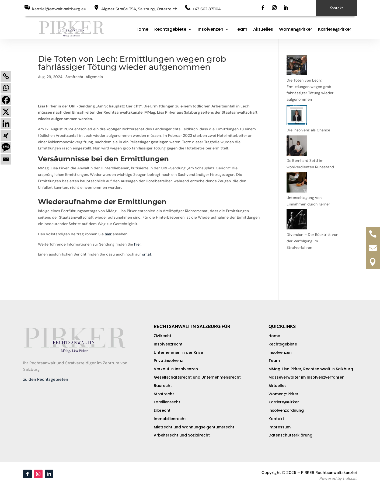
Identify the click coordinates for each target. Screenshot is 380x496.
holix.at (350, 478)
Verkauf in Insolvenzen (176, 369)
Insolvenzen (210, 29)
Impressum (280, 427)
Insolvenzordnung (286, 410)
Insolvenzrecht (168, 344)
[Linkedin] (6, 123)
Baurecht (163, 385)
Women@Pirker (295, 29)
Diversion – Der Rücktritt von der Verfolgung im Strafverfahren (312, 241)
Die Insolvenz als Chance (308, 130)
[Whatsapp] (6, 88)
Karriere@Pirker (334, 29)
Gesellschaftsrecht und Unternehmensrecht (197, 377)
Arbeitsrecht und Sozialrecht (182, 435)
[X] (6, 111)
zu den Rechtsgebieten (45, 379)
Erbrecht (162, 410)
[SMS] (6, 147)
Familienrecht (167, 402)
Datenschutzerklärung (290, 435)
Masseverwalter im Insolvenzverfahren (306, 377)
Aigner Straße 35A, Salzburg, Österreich (139, 8)
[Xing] (6, 135)
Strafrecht (74, 76)
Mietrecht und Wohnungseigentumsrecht (194, 427)
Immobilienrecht (170, 418)
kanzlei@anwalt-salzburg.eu (59, 8)
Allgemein (94, 76)
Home (141, 29)
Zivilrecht (162, 335)
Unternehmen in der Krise (178, 352)
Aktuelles (263, 29)
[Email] (6, 159)
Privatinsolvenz (168, 360)
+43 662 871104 (207, 8)
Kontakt (336, 7)
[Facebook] (6, 100)
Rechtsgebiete (170, 29)
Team (241, 29)
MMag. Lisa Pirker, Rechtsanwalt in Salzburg (311, 369)
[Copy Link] (6, 76)
